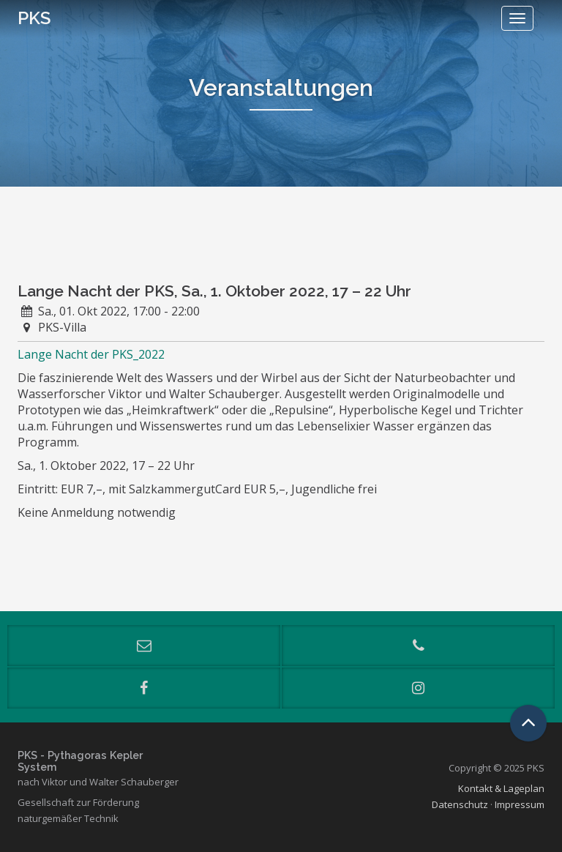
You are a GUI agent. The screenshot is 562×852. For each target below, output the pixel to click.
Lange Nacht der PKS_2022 (91, 354)
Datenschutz (460, 804)
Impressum (519, 804)
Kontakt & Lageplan (501, 788)
